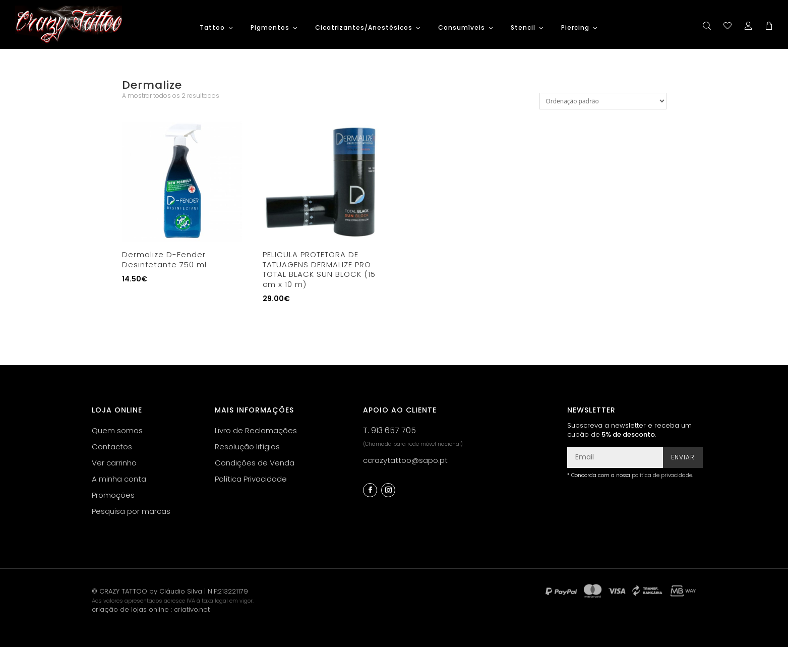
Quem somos (117, 430)
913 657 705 (393, 430)
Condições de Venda (254, 462)
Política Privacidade (251, 479)
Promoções (113, 495)
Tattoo (212, 28)
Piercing (575, 28)
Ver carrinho (114, 462)
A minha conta (119, 479)
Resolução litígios (247, 446)
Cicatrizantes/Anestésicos (363, 28)
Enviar (683, 457)
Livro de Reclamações (256, 430)
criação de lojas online (130, 609)
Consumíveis (461, 28)
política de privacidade (662, 475)
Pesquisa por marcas (131, 511)
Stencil (523, 28)
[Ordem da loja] (602, 101)
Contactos (112, 446)
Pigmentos (270, 28)
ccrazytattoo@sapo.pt (405, 460)
